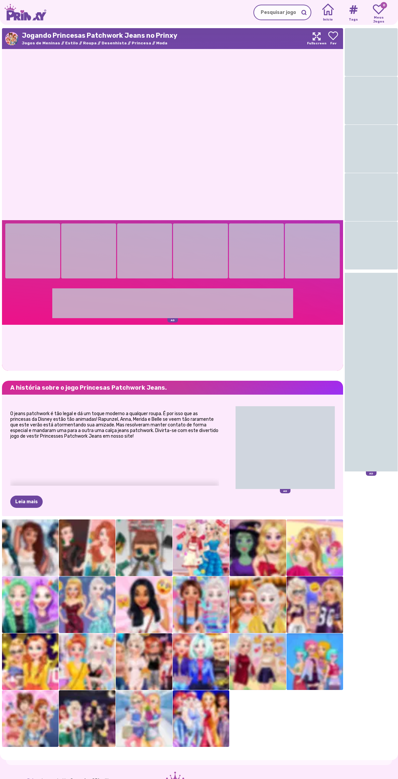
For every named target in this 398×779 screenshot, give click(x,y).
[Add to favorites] (333, 38)
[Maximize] (317, 38)
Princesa (141, 43)
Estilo (71, 43)
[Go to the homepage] (23, 12)
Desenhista (114, 43)
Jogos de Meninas (41, 43)
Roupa (90, 43)
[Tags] (353, 13)
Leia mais (26, 502)
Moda (161, 43)
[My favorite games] (379, 13)
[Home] (328, 13)
